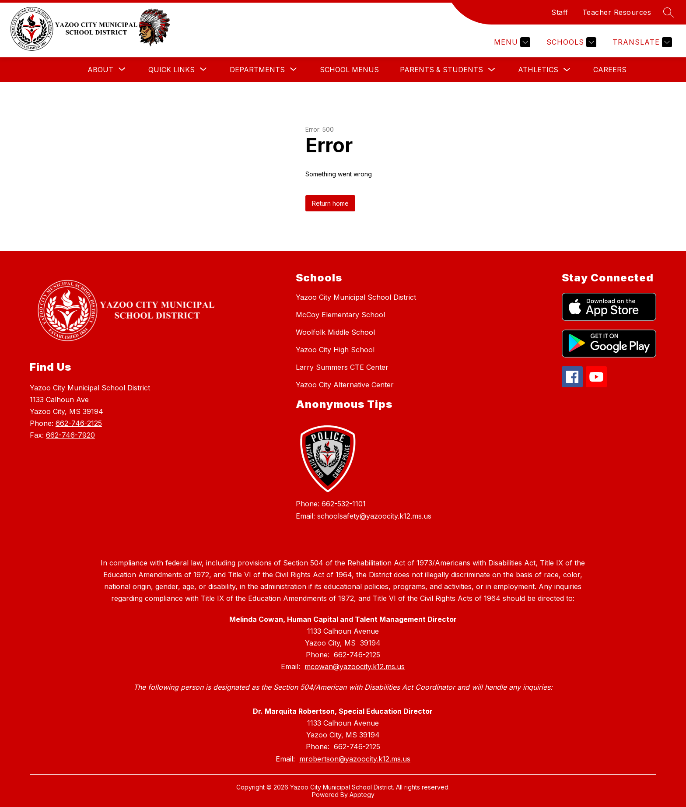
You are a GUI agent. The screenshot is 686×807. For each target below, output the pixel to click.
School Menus (349, 69)
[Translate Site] (641, 42)
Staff (559, 12)
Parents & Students (441, 69)
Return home (330, 203)
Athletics (538, 69)
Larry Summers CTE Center (342, 367)
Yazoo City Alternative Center (345, 384)
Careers (609, 69)
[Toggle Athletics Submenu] (567, 70)
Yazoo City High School (335, 349)
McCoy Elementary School (340, 314)
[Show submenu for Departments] (257, 69)
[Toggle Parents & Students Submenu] (491, 70)
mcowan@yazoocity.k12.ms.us (354, 666)
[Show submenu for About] (100, 69)
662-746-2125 (79, 423)
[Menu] (511, 42)
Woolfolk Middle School (335, 332)
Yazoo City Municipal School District (356, 297)
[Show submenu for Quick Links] (171, 69)
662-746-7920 (70, 435)
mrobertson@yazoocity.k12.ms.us (354, 758)
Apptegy (362, 794)
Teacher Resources (616, 12)
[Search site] (668, 12)
